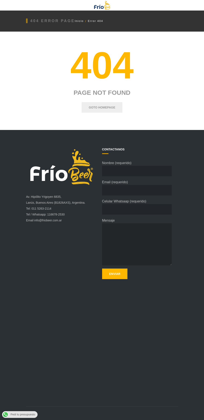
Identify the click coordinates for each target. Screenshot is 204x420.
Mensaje (137, 242)
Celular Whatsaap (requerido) (137, 207)
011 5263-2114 (41, 208)
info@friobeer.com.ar (48, 220)
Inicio (79, 21)
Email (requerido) (137, 187)
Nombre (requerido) (137, 168)
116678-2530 (56, 214)
